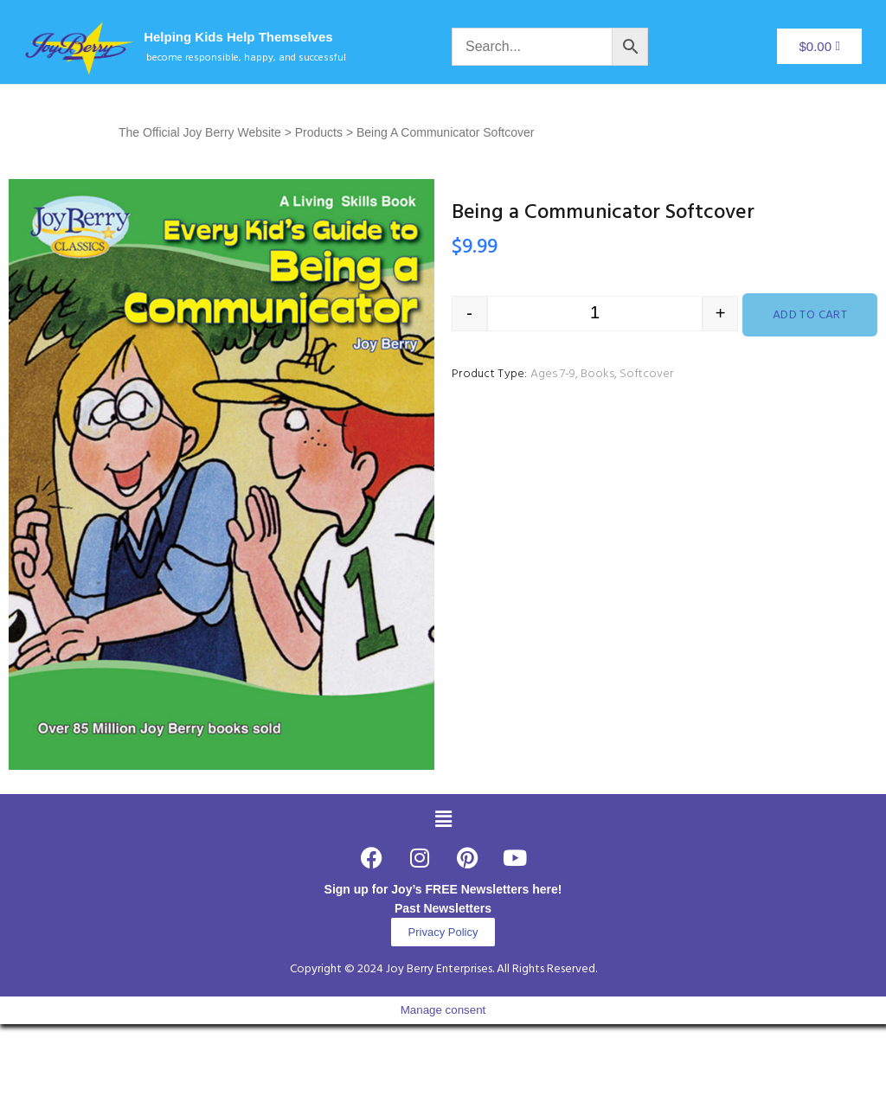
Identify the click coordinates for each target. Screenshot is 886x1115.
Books (597, 374)
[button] (443, 819)
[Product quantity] (595, 313)
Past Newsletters (443, 908)
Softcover (646, 374)
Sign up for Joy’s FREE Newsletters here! (443, 889)
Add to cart (810, 315)
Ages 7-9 (552, 374)
